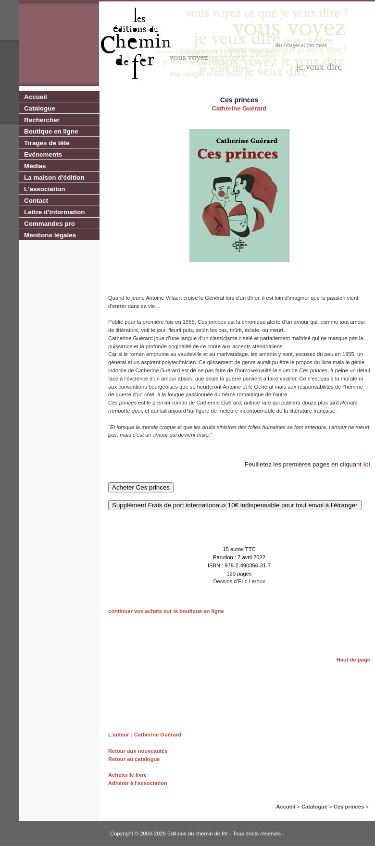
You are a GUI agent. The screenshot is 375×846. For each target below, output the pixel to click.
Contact (36, 200)
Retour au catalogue (134, 759)
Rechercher (42, 119)
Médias (35, 166)
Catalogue (39, 108)
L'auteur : (121, 734)
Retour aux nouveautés (138, 751)
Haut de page (353, 659)
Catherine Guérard (239, 108)
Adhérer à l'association (137, 783)
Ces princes (349, 806)
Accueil (35, 96)
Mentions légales (50, 235)
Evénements (43, 154)
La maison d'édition (54, 177)
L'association (44, 189)
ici (366, 464)
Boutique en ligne (51, 131)
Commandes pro (49, 223)
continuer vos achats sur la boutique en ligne (166, 611)
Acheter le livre (127, 775)
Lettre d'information (54, 212)
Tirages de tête (47, 143)
